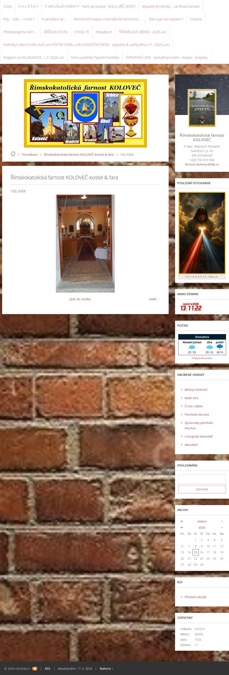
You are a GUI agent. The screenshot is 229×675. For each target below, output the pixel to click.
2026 (202, 528)
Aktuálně (191, 445)
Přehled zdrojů (195, 597)
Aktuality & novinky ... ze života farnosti (171, 6)
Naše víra (191, 398)
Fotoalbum (104, 32)
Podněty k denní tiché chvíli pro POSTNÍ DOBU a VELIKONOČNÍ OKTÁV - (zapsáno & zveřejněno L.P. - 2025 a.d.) (86, 44)
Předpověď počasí (202, 358)
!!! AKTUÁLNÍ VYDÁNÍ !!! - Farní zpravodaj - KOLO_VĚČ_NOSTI (90, 6)
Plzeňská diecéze (197, 414)
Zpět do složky (80, 299)
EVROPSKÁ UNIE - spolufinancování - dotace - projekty (166, 57)
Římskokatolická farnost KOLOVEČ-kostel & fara (79, 154)
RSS (47, 668)
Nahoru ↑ (106, 668)
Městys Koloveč (196, 390)
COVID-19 (81, 32)
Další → (154, 299)
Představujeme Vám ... (20, 32)
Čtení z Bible (194, 406)
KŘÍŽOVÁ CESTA (55, 32)
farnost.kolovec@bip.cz (202, 164)
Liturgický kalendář (199, 436)
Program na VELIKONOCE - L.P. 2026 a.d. (33, 57)
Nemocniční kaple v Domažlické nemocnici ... (108, 19)
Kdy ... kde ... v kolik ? (19, 19)
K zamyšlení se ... (54, 19)
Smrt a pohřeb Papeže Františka (95, 57)
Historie (196, 19)
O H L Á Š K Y (28, 6)
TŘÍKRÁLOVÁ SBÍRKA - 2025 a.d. (143, 32)
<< (182, 521)
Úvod (7, 6)
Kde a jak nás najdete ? (166, 19)
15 (195, 552)
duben (202, 521)
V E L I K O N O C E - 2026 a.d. (202, 276)
